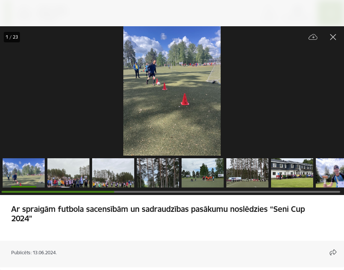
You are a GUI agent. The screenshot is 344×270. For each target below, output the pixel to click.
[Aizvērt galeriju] (333, 37)
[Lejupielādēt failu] (313, 37)
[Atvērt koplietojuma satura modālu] (333, 252)
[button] (24, 173)
